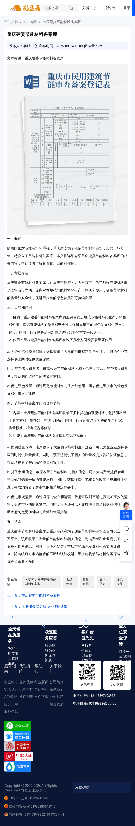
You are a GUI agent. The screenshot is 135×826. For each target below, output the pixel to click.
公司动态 (57, 696)
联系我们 (57, 689)
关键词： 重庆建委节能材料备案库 (40, 581)
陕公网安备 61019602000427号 (32, 806)
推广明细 (26, 696)
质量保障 (86, 581)
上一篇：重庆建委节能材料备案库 (33, 595)
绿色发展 (120, 581)
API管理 (10, 696)
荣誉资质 (57, 704)
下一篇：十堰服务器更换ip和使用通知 (37, 606)
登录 (126, 8)
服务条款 (11, 711)
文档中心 (89, 8)
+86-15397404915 (102, 695)
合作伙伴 (26, 682)
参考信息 (103, 581)
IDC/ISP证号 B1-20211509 (28, 798)
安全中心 (11, 682)
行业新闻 (41, 682)
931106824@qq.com (104, 703)
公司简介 (57, 682)
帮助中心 (41, 689)
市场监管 (69, 581)
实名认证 (11, 689)
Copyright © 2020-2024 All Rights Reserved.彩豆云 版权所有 (31, 787)
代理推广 (26, 689)
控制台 (109, 8)
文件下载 (41, 696)
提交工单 (11, 704)
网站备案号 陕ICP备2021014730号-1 (36, 814)
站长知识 (30, 21)
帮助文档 (11, 21)
